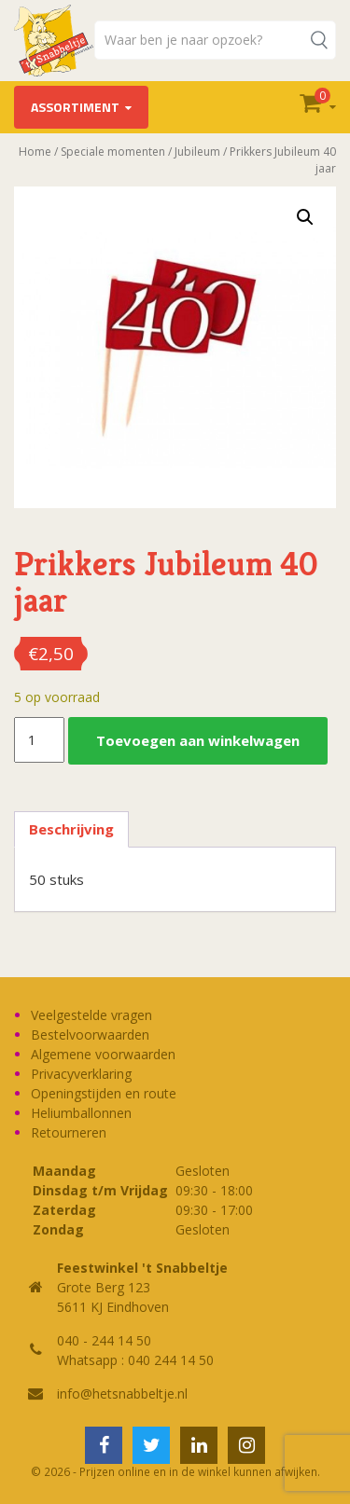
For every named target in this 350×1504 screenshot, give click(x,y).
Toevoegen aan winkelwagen (198, 740)
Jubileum (197, 151)
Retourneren (68, 1132)
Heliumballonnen (81, 1113)
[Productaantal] (39, 740)
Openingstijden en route (103, 1093)
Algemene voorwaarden (103, 1054)
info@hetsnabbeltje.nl (122, 1393)
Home (35, 151)
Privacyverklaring (81, 1074)
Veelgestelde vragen (91, 1015)
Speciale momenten (113, 151)
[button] (305, 217)
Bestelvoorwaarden (90, 1034)
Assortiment (75, 107)
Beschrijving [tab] (71, 829)
